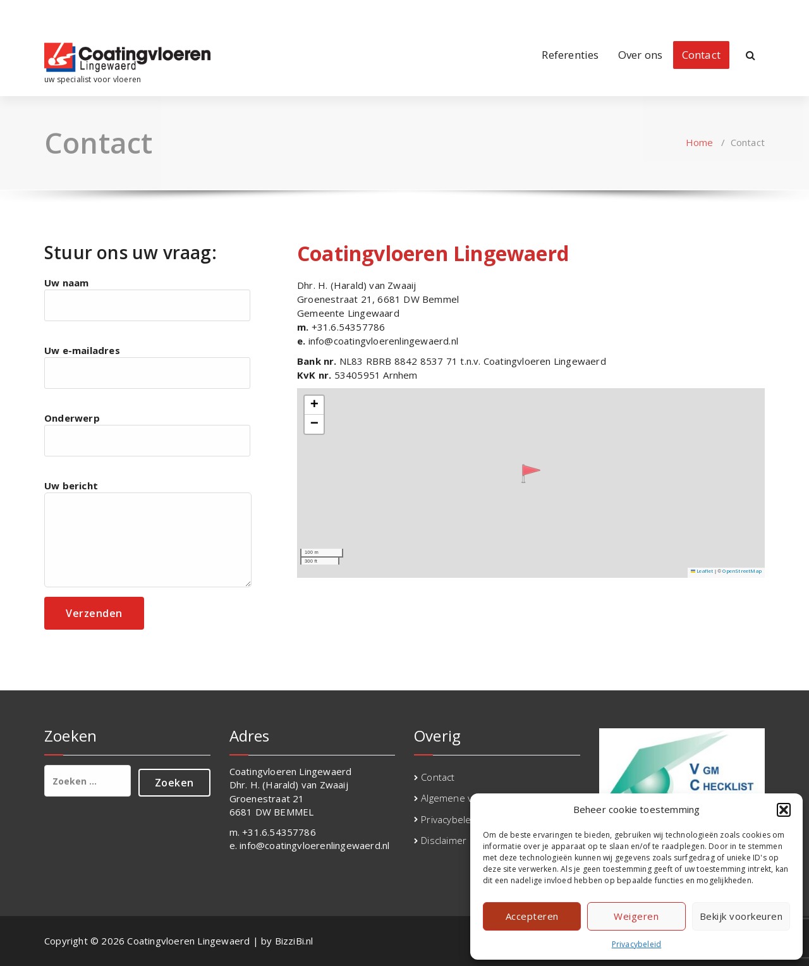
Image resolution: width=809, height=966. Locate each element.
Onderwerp (147, 434)
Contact (701, 54)
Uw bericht (148, 533)
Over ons (640, 54)
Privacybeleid (637, 944)
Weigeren (636, 916)
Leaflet (702, 571)
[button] (783, 810)
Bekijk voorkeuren (741, 916)
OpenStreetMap (742, 571)
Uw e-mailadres (147, 366)
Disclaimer (443, 840)
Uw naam (147, 298)
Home (700, 142)
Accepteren (532, 916)
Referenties (570, 54)
